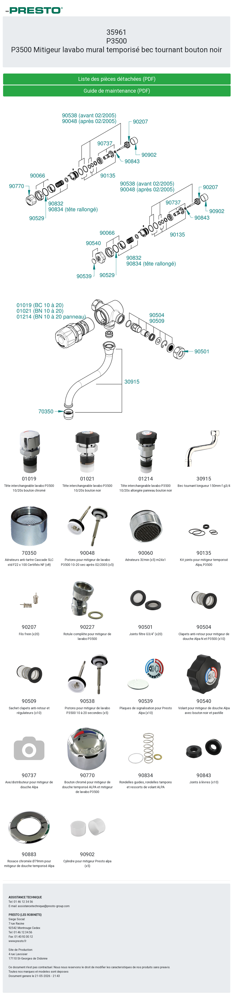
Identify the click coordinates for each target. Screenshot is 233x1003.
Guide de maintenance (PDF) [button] (117, 91)
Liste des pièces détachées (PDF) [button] (117, 79)
